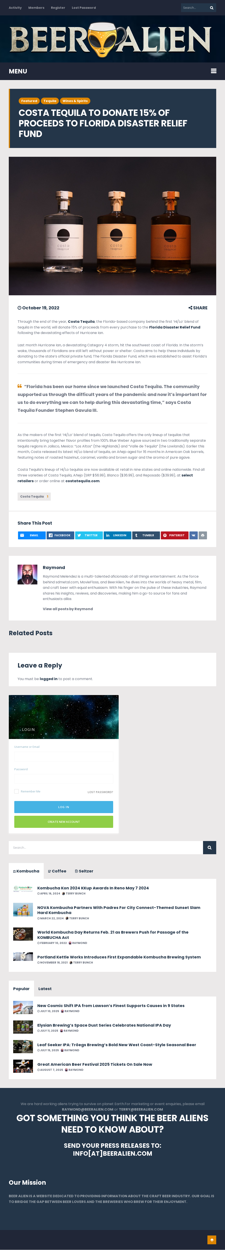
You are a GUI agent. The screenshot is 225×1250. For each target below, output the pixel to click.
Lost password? (100, 792)
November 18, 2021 (52, 962)
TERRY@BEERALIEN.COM (141, 1109)
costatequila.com (82, 481)
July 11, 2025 (47, 1031)
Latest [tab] (45, 988)
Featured (29, 101)
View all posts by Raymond (68, 608)
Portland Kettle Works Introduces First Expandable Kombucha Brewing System (119, 957)
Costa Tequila (81, 321)
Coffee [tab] (57, 871)
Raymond (54, 567)
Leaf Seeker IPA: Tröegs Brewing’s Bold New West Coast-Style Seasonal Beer (116, 1044)
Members (36, 7)
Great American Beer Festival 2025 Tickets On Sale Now (94, 1064)
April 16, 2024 (48, 893)
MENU (18, 71)
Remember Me (27, 791)
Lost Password (84, 7)
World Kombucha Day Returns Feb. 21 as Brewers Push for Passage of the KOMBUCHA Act (113, 934)
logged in (49, 678)
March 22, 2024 (50, 918)
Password (21, 769)
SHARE (198, 308)
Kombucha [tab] (26, 871)
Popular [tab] (21, 988)
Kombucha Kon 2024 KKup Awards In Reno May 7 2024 (93, 888)
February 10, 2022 (52, 943)
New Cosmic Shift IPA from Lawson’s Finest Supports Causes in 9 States (111, 1005)
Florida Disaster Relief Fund (174, 327)
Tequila (50, 101)
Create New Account (64, 822)
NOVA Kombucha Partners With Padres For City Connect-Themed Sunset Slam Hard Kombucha (118, 910)
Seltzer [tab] (84, 871)
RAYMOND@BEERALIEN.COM (87, 1109)
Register (58, 7)
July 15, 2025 (48, 1050)
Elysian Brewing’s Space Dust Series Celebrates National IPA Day (104, 1025)
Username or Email (27, 747)
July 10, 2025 (48, 1011)
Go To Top (211, 1240)
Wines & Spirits (75, 101)
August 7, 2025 (50, 1070)
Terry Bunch (73, 893)
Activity (15, 7)
